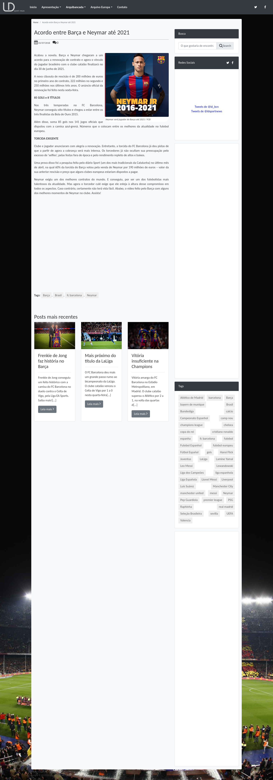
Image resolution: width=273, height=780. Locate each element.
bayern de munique (192, 404)
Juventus (185, 459)
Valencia (185, 520)
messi (213, 493)
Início (33, 7)
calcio (229, 411)
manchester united (191, 493)
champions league (191, 425)
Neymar (92, 295)
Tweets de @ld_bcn (207, 106)
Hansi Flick (226, 452)
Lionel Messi (209, 479)
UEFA (230, 513)
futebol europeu (223, 445)
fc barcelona (74, 295)
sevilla (214, 513)
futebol (228, 438)
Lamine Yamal (224, 459)
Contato (122, 7)
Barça (46, 295)
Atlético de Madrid (191, 397)
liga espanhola (224, 472)
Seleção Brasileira (191, 513)
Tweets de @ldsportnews (206, 111)
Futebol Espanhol (191, 445)
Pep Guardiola (189, 500)
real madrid (226, 507)
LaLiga (203, 459)
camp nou (227, 418)
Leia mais (47, 409)
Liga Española (188, 479)
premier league (213, 500)
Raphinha (186, 507)
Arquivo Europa (100, 7)
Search (225, 46)
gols (209, 452)
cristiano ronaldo (222, 432)
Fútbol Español (189, 452)
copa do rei (187, 432)
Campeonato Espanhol (194, 418)
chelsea (228, 425)
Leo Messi (186, 466)
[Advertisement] (101, 475)
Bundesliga (187, 411)
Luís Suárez (187, 486)
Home (35, 22)
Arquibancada (74, 7)
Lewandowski (225, 466)
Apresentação (50, 7)
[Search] (197, 45)
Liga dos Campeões (192, 472)
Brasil (58, 295)
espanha (185, 438)
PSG (230, 500)
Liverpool (227, 479)
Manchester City (223, 486)
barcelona (215, 397)
